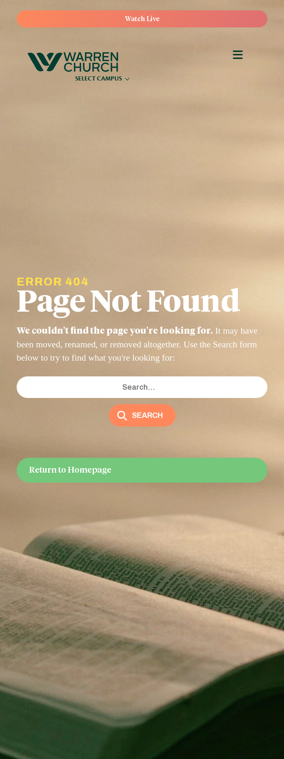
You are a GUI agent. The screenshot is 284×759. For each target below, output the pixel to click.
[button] (142, 415)
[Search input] (142, 387)
